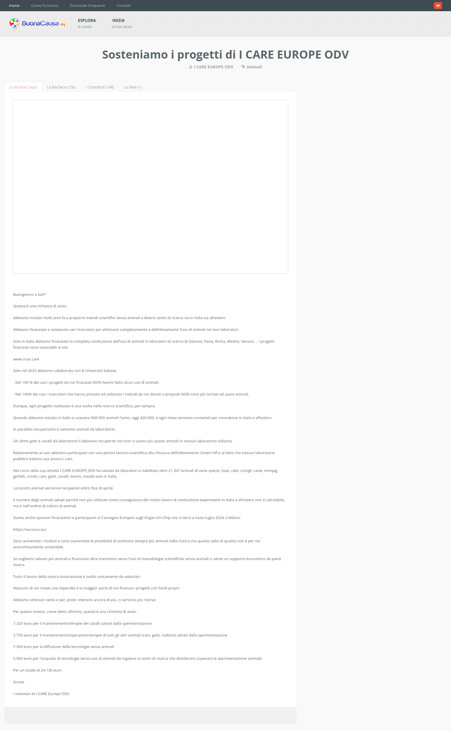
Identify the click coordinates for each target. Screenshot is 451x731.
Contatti (124, 5)
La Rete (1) (133, 87)
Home (14, 5)
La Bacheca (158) (61, 87)
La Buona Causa (23, 87)
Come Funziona (44, 5)
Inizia (118, 20)
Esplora (87, 20)
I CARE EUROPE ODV (211, 67)
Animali (251, 67)
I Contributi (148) (100, 87)
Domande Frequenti (87, 5)
